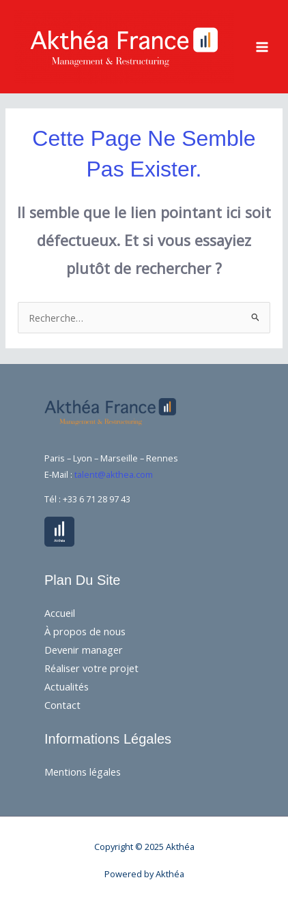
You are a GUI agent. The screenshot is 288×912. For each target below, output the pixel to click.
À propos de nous (85, 631)
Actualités (66, 686)
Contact (62, 705)
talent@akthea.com (113, 474)
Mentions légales (82, 771)
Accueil (59, 613)
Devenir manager (83, 649)
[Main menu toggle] (262, 47)
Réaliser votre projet (91, 668)
